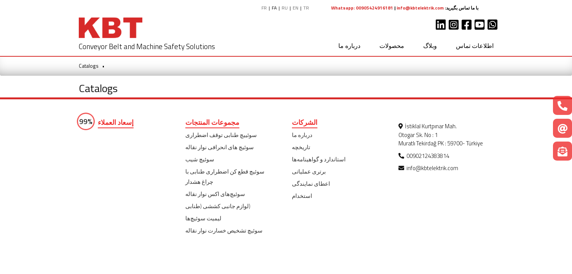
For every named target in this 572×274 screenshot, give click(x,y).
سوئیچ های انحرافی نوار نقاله (219, 147)
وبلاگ (430, 45)
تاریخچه (301, 147)
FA (274, 7)
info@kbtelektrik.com (420, 7)
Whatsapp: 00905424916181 (362, 7)
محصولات (391, 45)
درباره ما (349, 45)
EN (295, 7)
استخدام (302, 195)
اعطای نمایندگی (311, 183)
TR (306, 7)
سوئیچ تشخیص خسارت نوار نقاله (224, 230)
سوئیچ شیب (199, 159)
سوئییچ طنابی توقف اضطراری (221, 135)
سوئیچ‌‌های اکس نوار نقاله (215, 194)
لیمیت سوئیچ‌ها (203, 218)
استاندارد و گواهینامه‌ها (319, 159)
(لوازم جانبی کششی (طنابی (217, 206)
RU (285, 7)
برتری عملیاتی (309, 171)
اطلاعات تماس (475, 45)
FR (264, 7)
